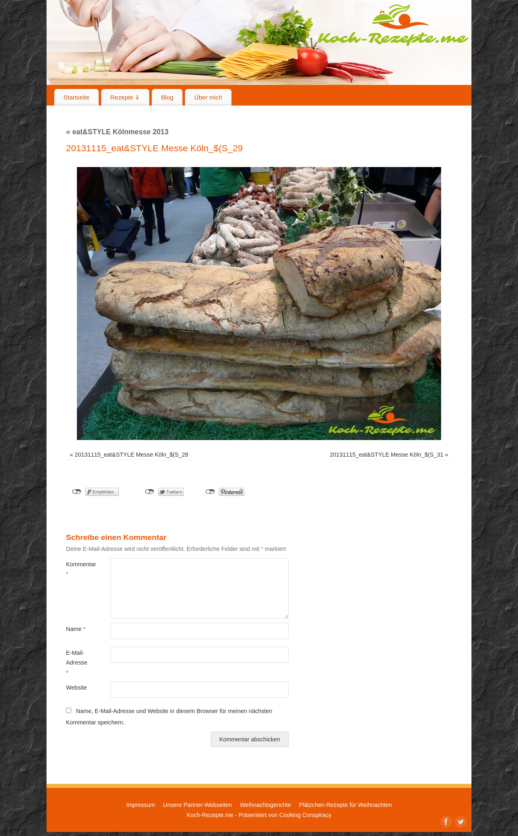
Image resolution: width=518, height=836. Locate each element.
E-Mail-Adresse (76, 663)
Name (75, 629)
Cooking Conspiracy (305, 815)
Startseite (76, 97)
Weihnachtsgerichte (265, 805)
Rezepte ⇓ (125, 97)
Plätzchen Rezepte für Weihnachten (345, 805)
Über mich (208, 97)
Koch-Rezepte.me (393, 25)
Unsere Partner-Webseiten (197, 805)
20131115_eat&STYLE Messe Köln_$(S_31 (387, 454)
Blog (167, 97)
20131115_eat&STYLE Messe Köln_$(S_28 (132, 454)
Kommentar (77, 569)
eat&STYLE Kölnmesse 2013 (117, 132)
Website (76, 687)
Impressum (140, 805)
